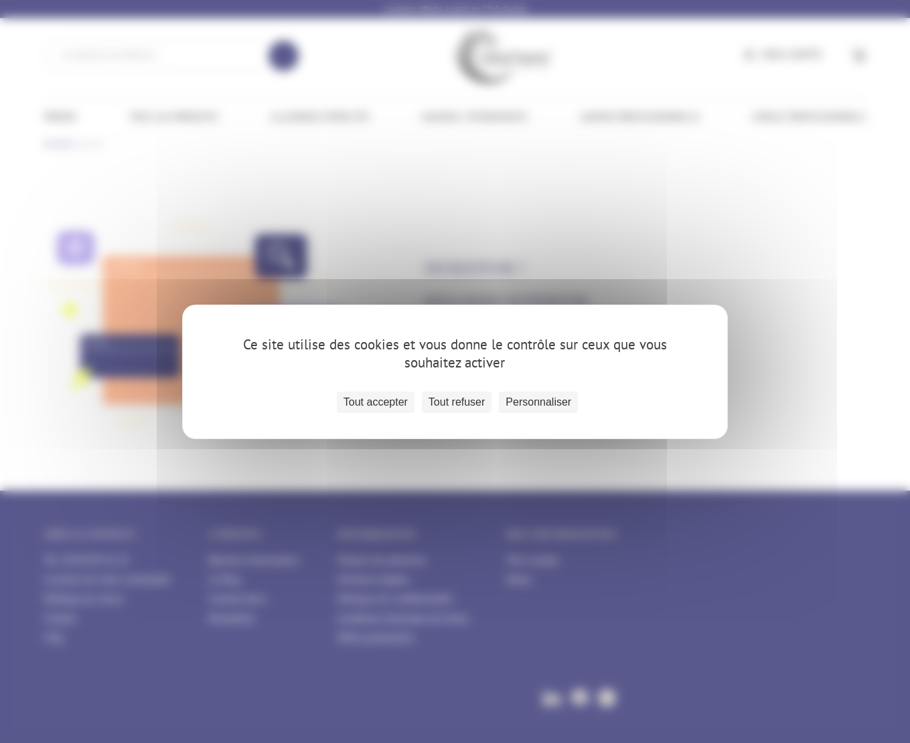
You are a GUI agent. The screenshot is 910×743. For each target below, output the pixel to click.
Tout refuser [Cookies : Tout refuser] (457, 402)
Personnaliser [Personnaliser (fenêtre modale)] (538, 402)
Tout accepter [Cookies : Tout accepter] (376, 402)
